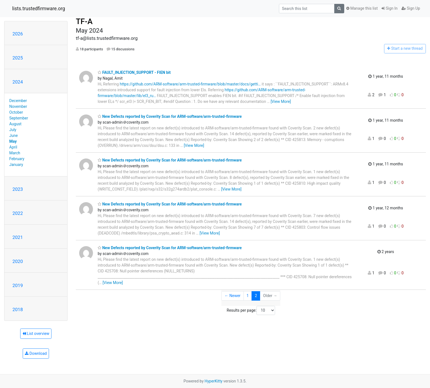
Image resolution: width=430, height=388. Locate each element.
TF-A (84, 21)
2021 (17, 237)
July (12, 129)
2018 (17, 309)
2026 (17, 34)
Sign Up (410, 8)
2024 (17, 82)
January (16, 164)
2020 (17, 261)
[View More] (281, 101)
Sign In (390, 8)
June (13, 135)
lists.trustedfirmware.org (38, 8)
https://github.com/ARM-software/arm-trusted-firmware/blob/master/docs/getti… (190, 84)
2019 (17, 285)
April (13, 147)
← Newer (233, 295)
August (15, 124)
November (18, 106)
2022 (17, 213)
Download (36, 353)
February (16, 159)
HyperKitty (213, 381)
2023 (17, 189)
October (16, 112)
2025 (17, 58)
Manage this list (362, 8)
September (18, 118)
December (18, 100)
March (14, 153)
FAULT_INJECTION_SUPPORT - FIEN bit (134, 72)
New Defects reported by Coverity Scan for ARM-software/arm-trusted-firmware (170, 116)
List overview (36, 333)
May (13, 141)
